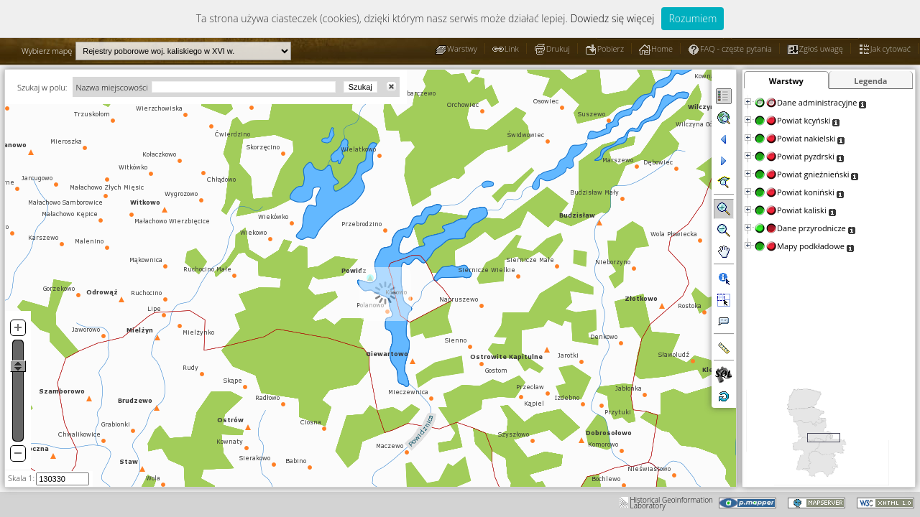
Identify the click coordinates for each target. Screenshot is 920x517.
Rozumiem (692, 18)
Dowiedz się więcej (612, 18)
